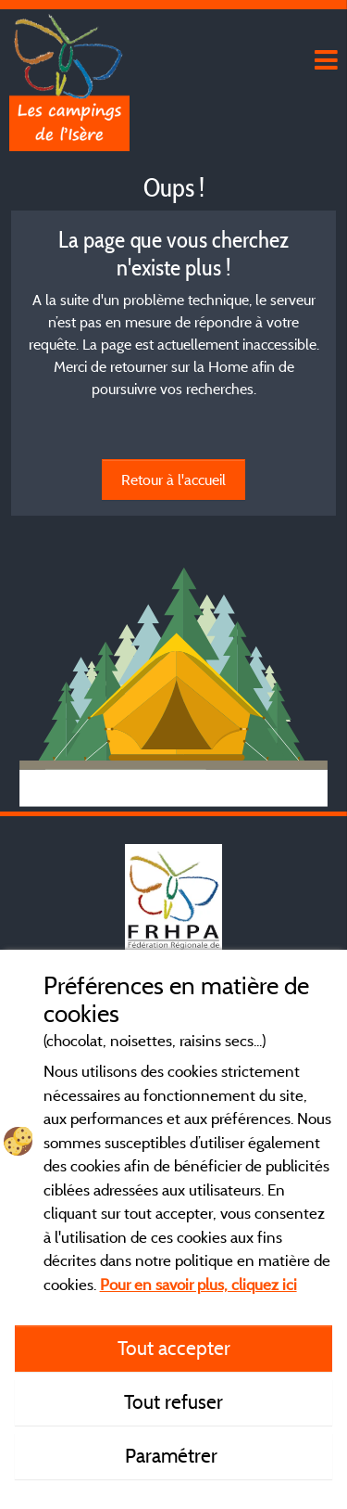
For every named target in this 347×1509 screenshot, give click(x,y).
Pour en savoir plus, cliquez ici (198, 1284)
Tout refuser (173, 1401)
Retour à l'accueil (173, 479)
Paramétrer (173, 1455)
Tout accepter (174, 1348)
